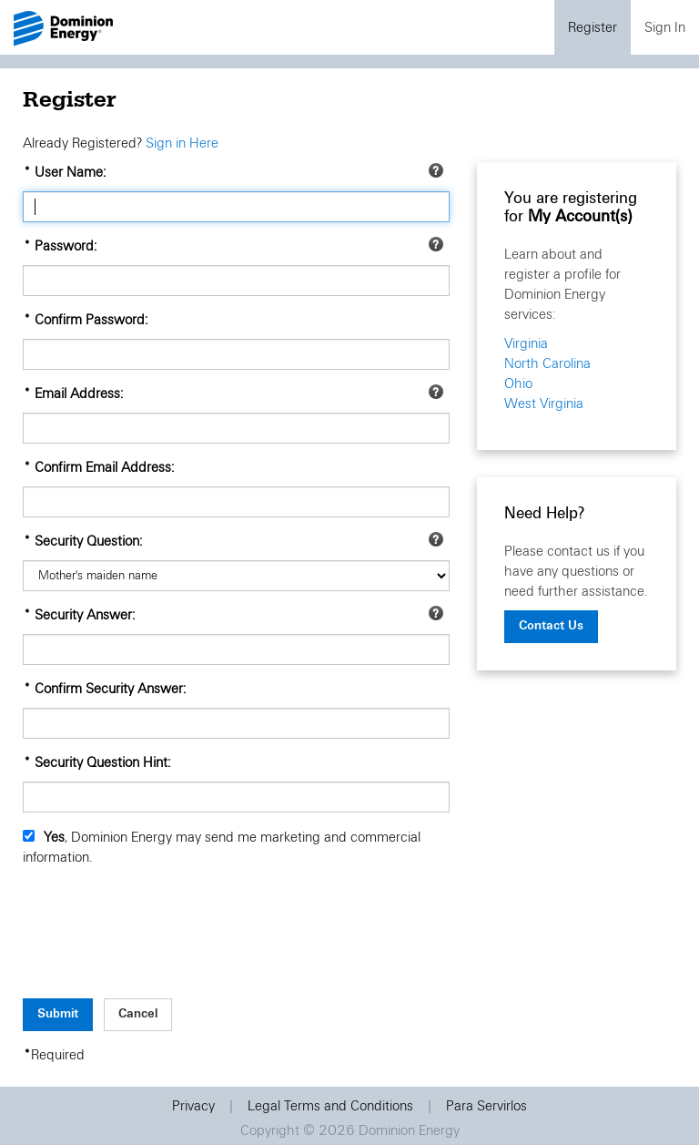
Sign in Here (182, 143)
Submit (57, 1013)
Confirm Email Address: (104, 467)
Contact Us (551, 625)
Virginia (526, 343)
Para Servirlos (486, 1106)
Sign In (664, 27)
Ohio (518, 383)
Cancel (137, 1013)
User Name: (70, 172)
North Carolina (547, 363)
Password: (65, 246)
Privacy (193, 1106)
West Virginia (543, 403)
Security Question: (88, 541)
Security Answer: (85, 615)
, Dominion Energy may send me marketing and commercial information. (221, 847)
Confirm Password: (91, 320)
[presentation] (161, 940)
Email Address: (79, 393)
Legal (330, 1106)
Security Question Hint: (102, 762)
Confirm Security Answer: (110, 688)
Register (592, 27)
